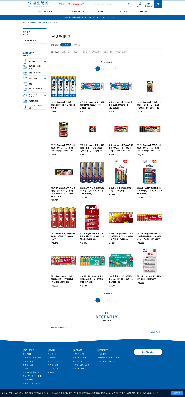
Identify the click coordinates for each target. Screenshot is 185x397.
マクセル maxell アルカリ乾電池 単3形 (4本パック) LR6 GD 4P (63, 105)
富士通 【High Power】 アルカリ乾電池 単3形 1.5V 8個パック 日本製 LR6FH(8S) (121, 236)
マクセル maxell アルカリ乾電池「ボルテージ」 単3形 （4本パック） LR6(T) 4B (63, 148)
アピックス (54, 365)
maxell (52, 372)
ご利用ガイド (79, 354)
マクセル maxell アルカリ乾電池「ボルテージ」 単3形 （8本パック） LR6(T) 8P (121, 148)
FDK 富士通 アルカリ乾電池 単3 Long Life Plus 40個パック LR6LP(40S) (121, 279)
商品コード (65, 52)
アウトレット (121, 11)
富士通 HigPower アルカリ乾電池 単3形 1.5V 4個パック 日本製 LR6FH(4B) (92, 236)
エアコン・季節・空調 (33, 357)
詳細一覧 (77, 45)
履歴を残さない (156, 332)
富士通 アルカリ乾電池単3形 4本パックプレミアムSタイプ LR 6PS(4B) (149, 190)
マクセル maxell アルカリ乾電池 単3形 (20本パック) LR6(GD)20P (121, 105)
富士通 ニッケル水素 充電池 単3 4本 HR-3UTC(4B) (149, 277)
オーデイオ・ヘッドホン (34, 376)
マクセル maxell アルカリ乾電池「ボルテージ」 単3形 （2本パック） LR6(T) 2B (149, 105)
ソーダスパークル (56, 368)
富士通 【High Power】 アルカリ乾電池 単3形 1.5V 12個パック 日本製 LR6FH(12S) (149, 236)
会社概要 (102, 354)
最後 (115, 68)
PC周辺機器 (29, 379)
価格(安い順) (95, 52)
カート (158, 6)
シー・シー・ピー (56, 361)
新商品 (100, 11)
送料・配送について (82, 365)
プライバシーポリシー (107, 361)
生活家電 (28, 354)
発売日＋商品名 (121, 52)
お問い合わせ (149, 352)
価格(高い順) (108, 52)
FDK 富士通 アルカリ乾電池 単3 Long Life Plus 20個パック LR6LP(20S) (92, 279)
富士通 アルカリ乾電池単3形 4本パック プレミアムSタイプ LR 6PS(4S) (92, 190)
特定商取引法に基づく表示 (109, 357)
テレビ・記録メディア (33, 372)
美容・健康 (29, 365)
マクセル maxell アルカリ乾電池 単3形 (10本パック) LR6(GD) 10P (92, 105)
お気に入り (148, 6)
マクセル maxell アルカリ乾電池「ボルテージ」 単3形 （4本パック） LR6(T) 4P (92, 148)
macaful (53, 357)
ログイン (140, 6)
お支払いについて (81, 361)
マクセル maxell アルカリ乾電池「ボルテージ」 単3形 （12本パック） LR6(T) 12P (149, 148)
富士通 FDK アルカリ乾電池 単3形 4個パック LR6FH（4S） (64, 236)
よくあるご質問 (80, 357)
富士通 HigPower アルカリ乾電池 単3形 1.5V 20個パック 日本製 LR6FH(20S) (63, 279)
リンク (155, 393)
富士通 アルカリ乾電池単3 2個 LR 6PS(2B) (120, 189)
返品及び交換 (79, 368)
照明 (26, 368)
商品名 (76, 52)
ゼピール (53, 354)
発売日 (85, 52)
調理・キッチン (30, 361)
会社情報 (143, 11)
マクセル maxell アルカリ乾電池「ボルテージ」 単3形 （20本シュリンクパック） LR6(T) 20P (63, 192)
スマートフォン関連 (32, 383)
